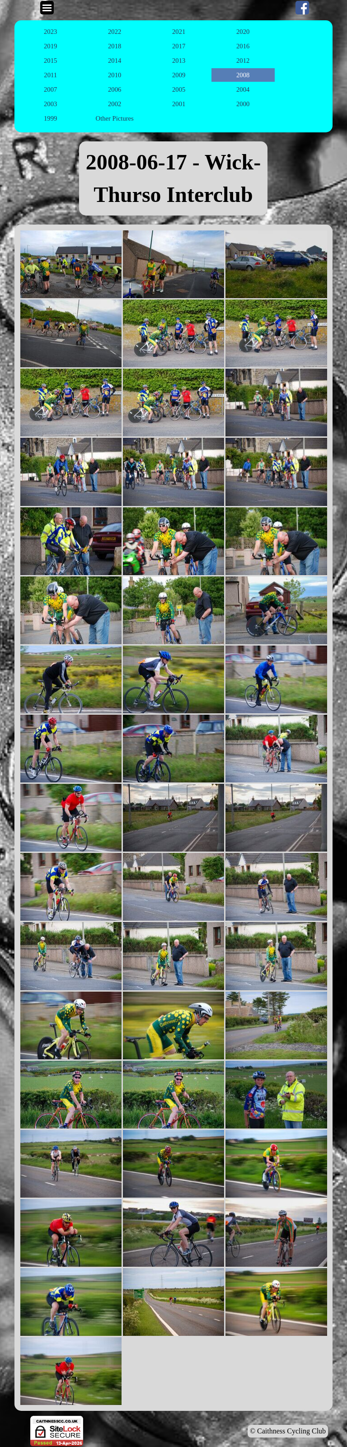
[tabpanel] (173, 178)
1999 (50, 118)
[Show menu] (47, 7)
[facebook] (302, 7)
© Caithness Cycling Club (288, 1431)
